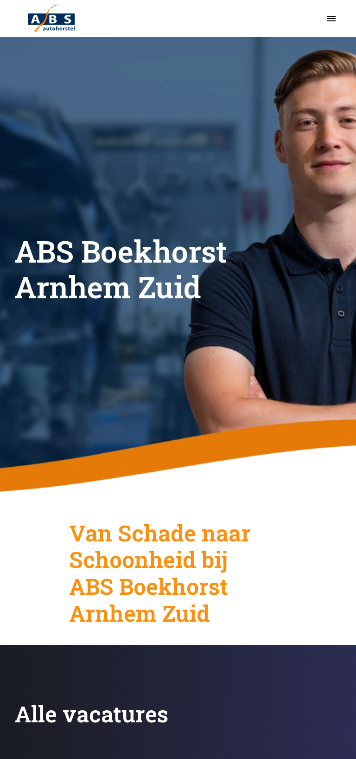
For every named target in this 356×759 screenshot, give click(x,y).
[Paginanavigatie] (331, 18)
